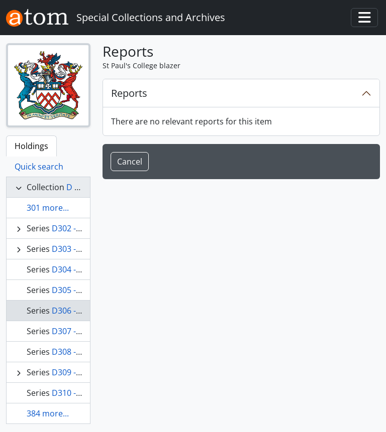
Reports (129, 93)
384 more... (48, 413)
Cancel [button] (129, 161)
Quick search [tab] (39, 166)
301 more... (48, 207)
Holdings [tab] (31, 146)
